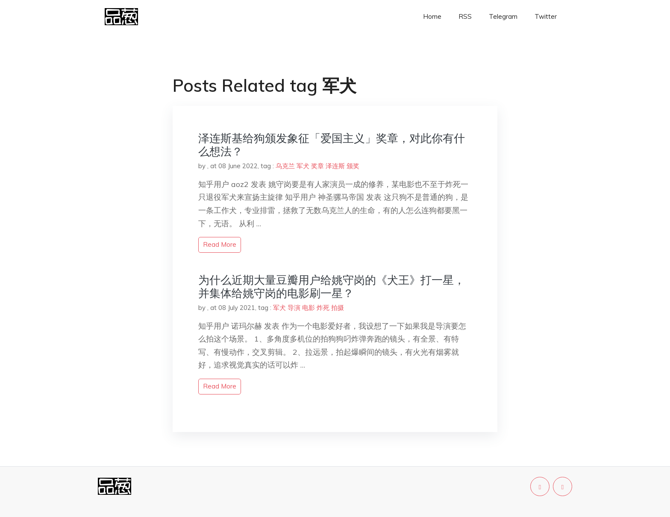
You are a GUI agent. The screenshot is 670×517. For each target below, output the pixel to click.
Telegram (503, 16)
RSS (465, 16)
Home (432, 16)
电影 (308, 308)
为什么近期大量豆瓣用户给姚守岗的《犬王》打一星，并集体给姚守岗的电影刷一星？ (331, 286)
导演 (294, 308)
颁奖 (353, 166)
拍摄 (337, 308)
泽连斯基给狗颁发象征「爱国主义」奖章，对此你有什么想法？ (331, 144)
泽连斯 (335, 166)
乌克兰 (285, 166)
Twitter (546, 16)
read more (219, 244)
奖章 (317, 166)
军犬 (303, 166)
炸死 (323, 308)
